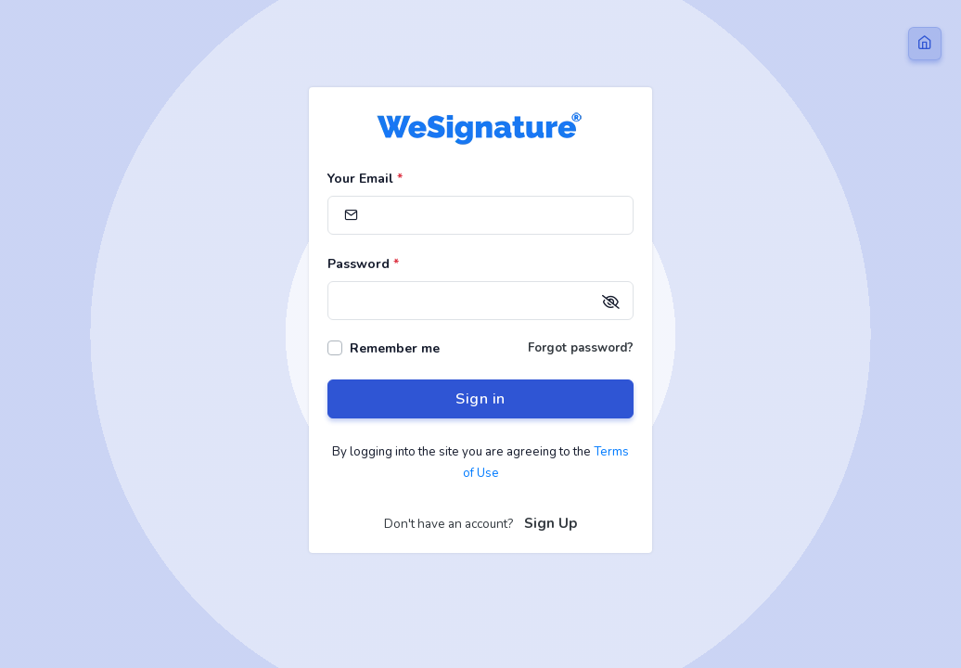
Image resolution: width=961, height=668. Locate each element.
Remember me (395, 348)
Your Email (365, 178)
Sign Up (550, 523)
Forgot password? (581, 348)
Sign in (480, 399)
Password (363, 264)
